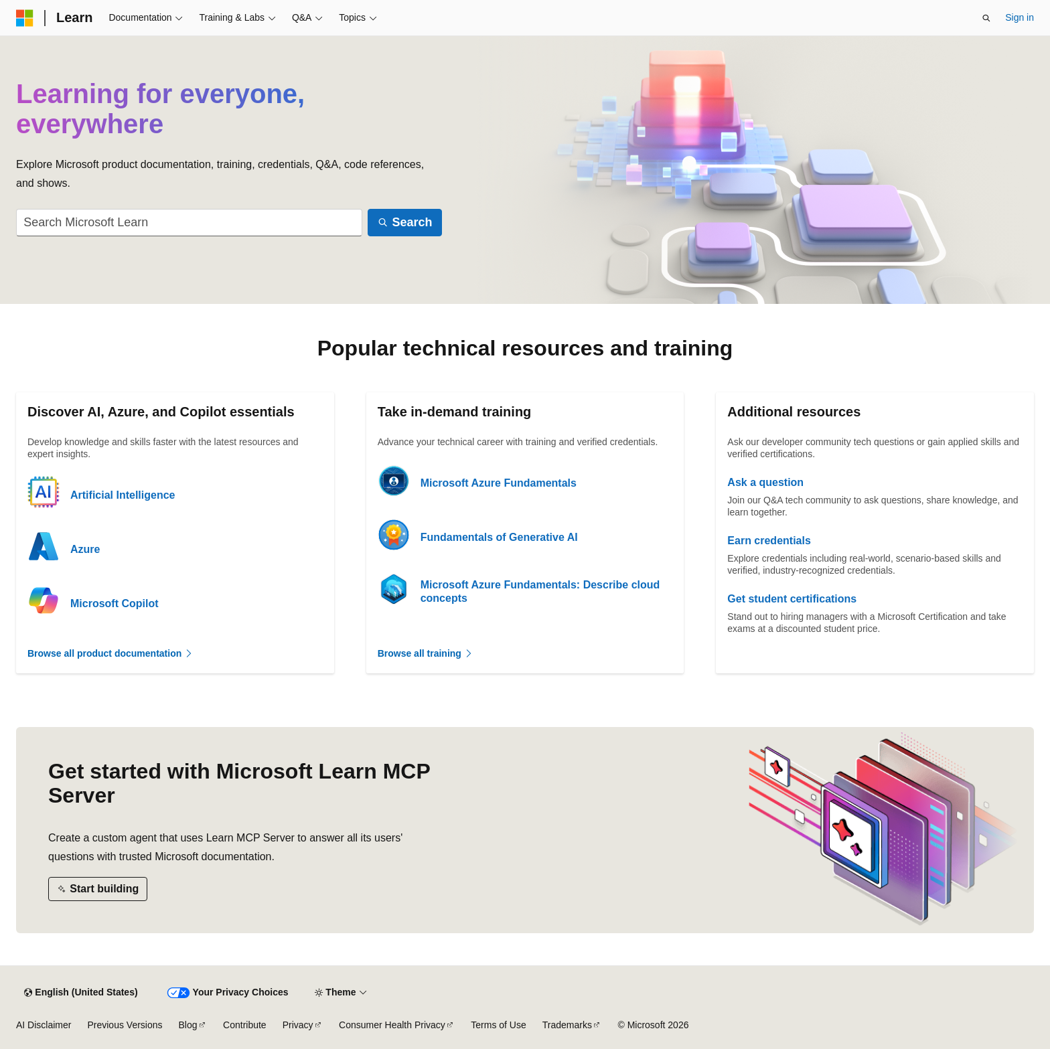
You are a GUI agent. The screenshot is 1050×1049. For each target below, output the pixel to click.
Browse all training (425, 653)
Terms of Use (498, 1025)
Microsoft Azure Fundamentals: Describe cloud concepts (540, 591)
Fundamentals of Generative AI (499, 537)
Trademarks (567, 1025)
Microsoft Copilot (114, 603)
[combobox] (189, 222)
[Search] (405, 222)
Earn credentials (769, 540)
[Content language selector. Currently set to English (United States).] (80, 992)
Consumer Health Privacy (392, 1025)
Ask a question (765, 482)
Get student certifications (791, 598)
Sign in (1019, 17)
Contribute (245, 1025)
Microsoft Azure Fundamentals (499, 483)
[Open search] (986, 18)
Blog (188, 1025)
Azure (85, 549)
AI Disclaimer (43, 1025)
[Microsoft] (24, 18)
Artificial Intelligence (122, 495)
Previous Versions (124, 1025)
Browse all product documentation (110, 653)
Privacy (298, 1025)
